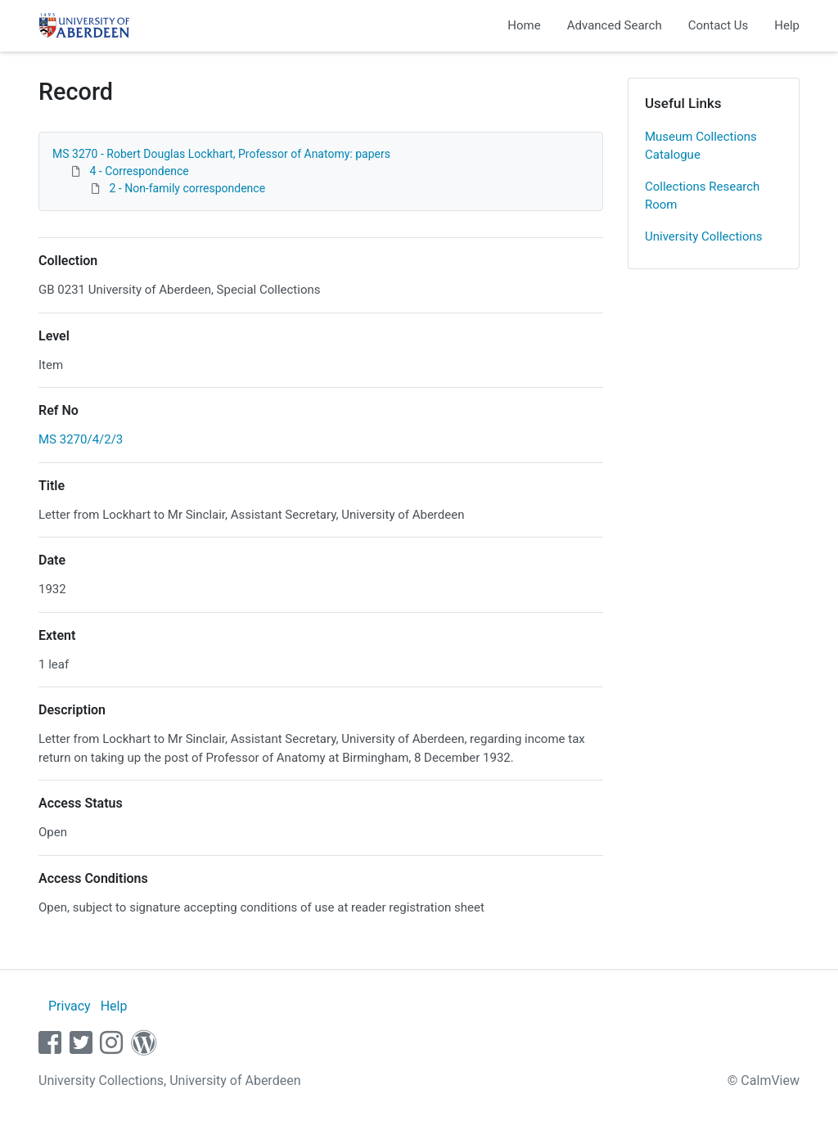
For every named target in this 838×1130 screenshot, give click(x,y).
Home (523, 25)
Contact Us (718, 25)
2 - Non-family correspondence (187, 188)
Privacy (69, 1006)
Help (787, 25)
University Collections (704, 236)
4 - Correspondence (138, 171)
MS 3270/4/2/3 (80, 439)
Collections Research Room (702, 196)
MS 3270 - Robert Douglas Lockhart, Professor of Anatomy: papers (221, 153)
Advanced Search (614, 25)
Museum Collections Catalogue (701, 146)
